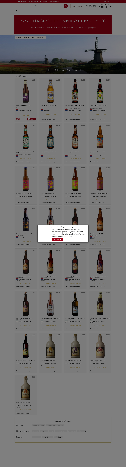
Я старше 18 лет (57, 239)
